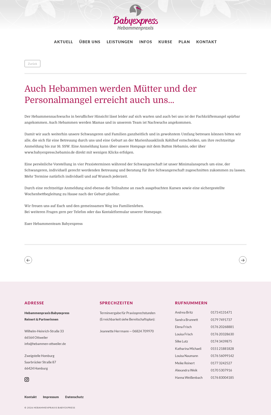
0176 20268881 (222, 327)
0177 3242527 (221, 363)
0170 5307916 (221, 370)
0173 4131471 (221, 312)
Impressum (51, 397)
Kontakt (206, 41)
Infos (145, 41)
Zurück (32, 63)
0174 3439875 (221, 341)
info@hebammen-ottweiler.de (45, 344)
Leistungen (120, 41)
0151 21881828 (222, 349)
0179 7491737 (221, 320)
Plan (184, 41)
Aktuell (63, 41)
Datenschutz (74, 397)
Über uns (89, 41)
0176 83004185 (222, 377)
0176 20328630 (222, 334)
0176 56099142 (222, 356)
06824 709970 (143, 331)
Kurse (165, 41)
